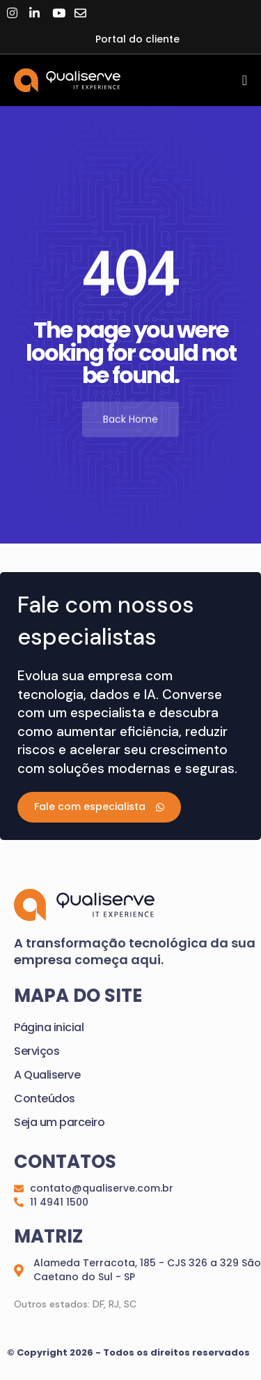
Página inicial (49, 1027)
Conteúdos (44, 1098)
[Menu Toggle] (244, 80)
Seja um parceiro (59, 1122)
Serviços (36, 1051)
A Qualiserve (47, 1075)
